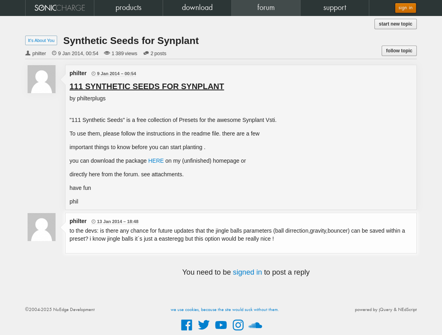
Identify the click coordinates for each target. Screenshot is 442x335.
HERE (156, 161)
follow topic (399, 51)
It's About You (41, 40)
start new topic (395, 24)
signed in (247, 272)
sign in (405, 8)
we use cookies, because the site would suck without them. (225, 309)
